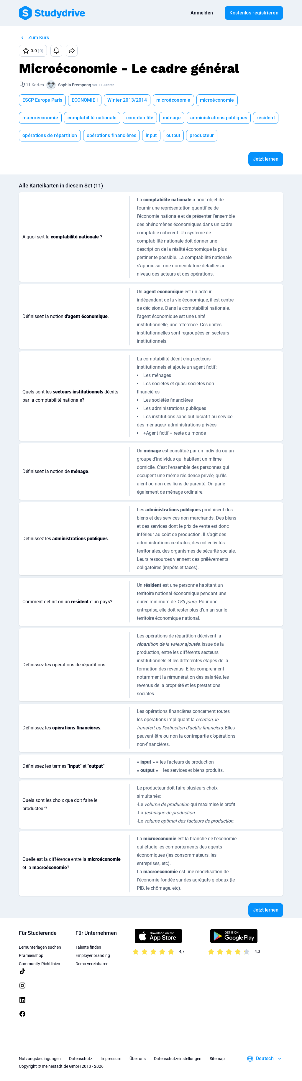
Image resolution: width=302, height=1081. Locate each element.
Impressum (111, 1058)
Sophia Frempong (74, 85)
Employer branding (93, 955)
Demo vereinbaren (92, 963)
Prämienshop (31, 955)
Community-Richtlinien (39, 963)
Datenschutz (80, 1058)
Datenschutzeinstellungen (177, 1058)
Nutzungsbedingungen (40, 1058)
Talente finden (88, 947)
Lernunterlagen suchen (40, 947)
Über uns (137, 1058)
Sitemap (217, 1058)
